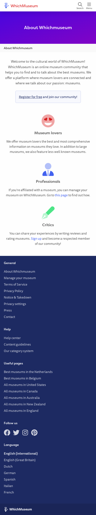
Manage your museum (20, 277)
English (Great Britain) (19, 459)
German (10, 472)
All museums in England (21, 410)
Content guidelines (17, 344)
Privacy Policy (13, 290)
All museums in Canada (21, 391)
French (9, 492)
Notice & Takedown (17, 297)
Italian (8, 485)
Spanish (9, 479)
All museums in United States (25, 384)
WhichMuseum (21, 5)
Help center (12, 337)
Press (8, 310)
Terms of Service (15, 284)
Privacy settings (15, 303)
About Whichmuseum (19, 271)
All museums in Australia (22, 397)
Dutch (8, 466)
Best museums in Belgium (22, 378)
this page (61, 195)
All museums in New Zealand (25, 404)
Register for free (30, 96)
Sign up (36, 238)
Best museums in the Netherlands (28, 371)
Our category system (18, 350)
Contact (9, 316)
